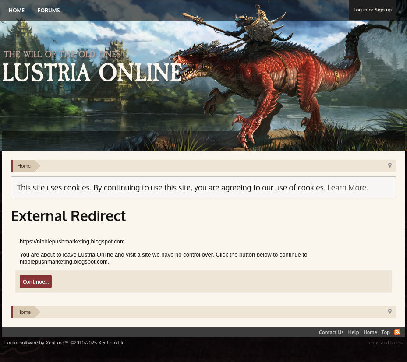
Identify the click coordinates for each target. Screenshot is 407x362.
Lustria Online (95, 67)
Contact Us (331, 332)
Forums (49, 10)
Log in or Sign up (373, 10)
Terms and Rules (384, 342)
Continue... (36, 281)
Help (353, 332)
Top (386, 332)
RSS (397, 332)
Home (17, 10)
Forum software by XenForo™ (65, 342)
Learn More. (347, 187)
